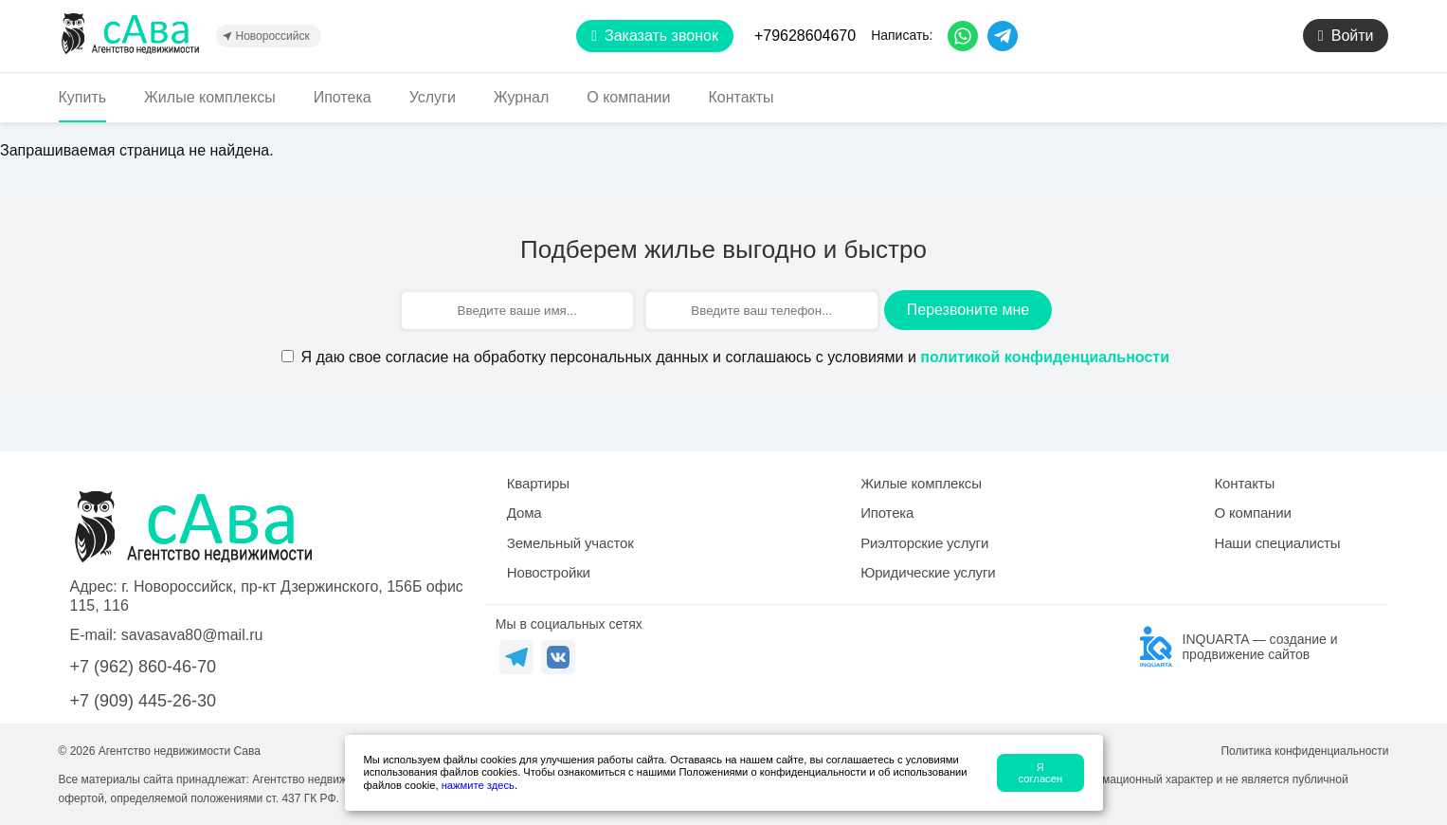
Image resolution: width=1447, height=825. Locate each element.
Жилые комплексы (210, 97)
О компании (628, 97)
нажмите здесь (478, 785)
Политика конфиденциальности (1304, 751)
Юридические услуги (927, 572)
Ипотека (342, 97)
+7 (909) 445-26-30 (143, 700)
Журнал (521, 97)
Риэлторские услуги (924, 543)
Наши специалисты (1277, 543)
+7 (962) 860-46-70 (143, 666)
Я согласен (1041, 772)
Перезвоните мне (968, 310)
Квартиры (538, 483)
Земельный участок (570, 543)
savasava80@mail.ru (192, 635)
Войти (1346, 36)
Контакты (741, 97)
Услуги (432, 97)
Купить (83, 97)
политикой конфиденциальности (1044, 357)
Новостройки (548, 572)
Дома (524, 512)
